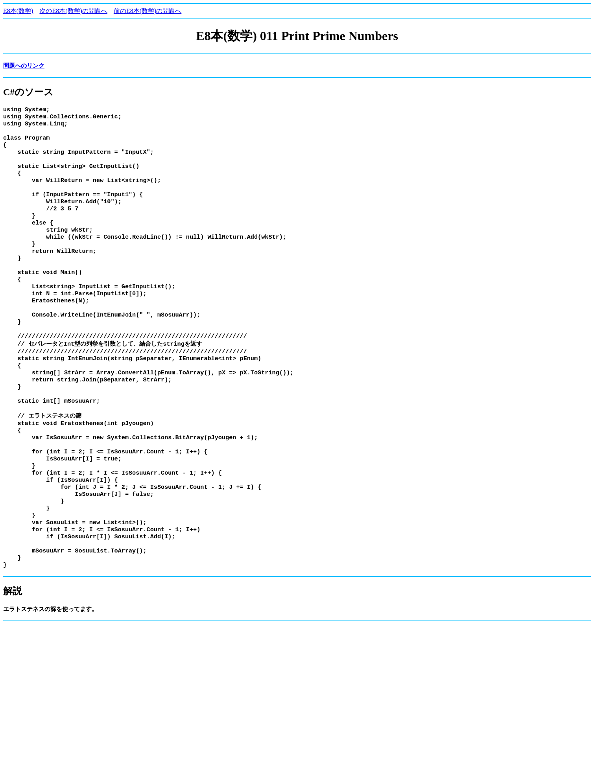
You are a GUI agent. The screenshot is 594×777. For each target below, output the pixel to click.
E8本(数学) (18, 10)
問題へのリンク (23, 66)
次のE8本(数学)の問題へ (73, 10)
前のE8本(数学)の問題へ (147, 10)
